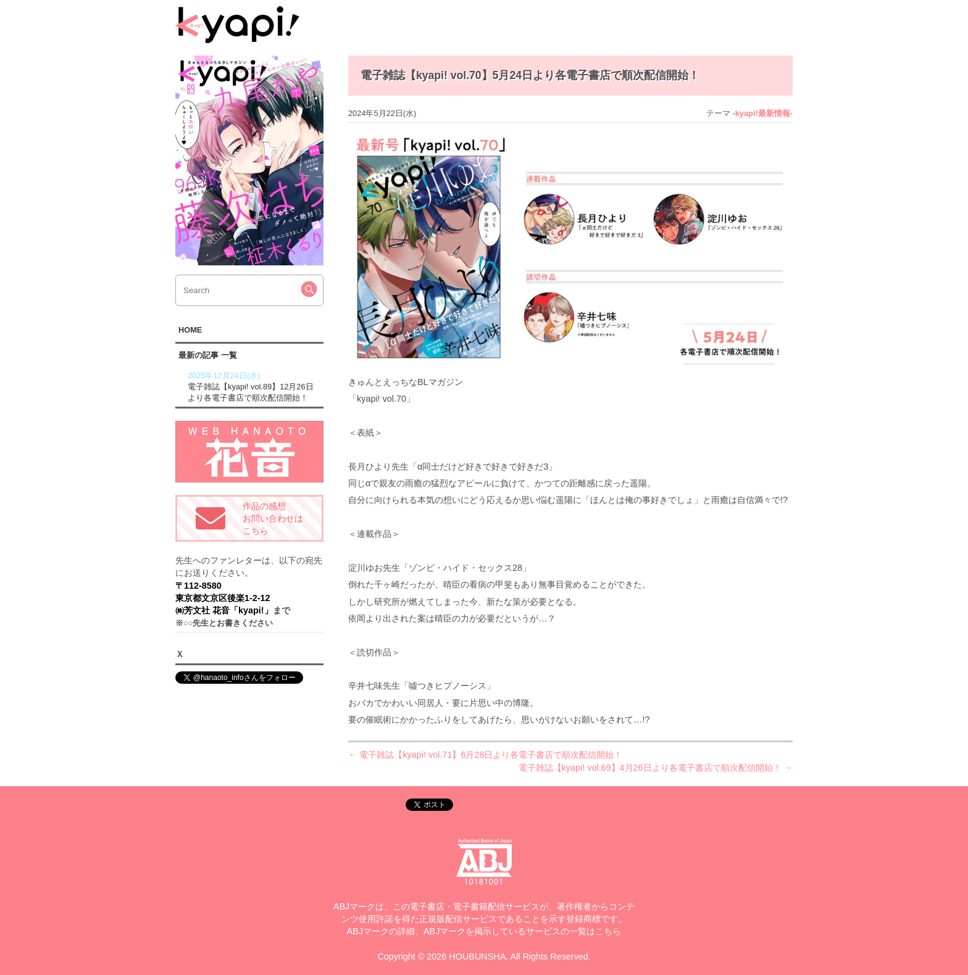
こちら (608, 931)
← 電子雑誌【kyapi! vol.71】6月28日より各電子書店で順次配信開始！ (485, 755)
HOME (190, 329)
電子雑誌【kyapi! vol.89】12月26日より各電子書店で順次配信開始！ (254, 386)
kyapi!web (237, 24)
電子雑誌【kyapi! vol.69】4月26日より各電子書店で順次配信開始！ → (656, 768)
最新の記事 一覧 (207, 355)
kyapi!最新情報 (762, 113)
